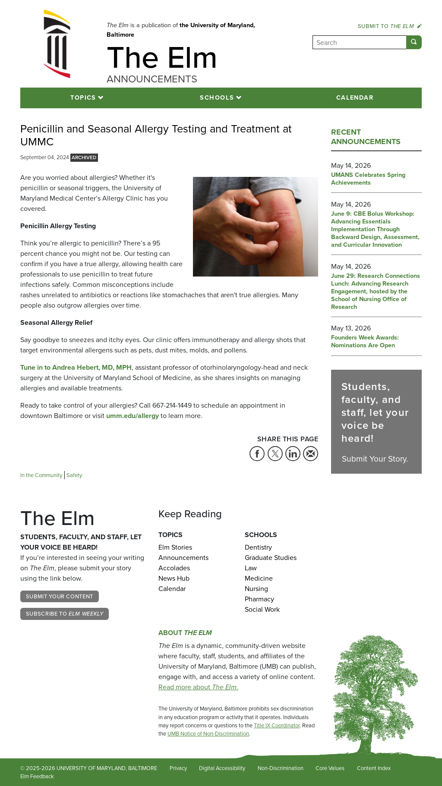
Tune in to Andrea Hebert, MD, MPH (76, 367)
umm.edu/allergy (132, 416)
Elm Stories (175, 547)
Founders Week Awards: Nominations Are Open (365, 341)
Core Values (330, 768)
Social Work (262, 609)
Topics (83, 97)
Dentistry (258, 547)
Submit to (390, 26)
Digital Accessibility (222, 768)
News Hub (173, 578)
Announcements (183, 558)
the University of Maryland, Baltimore (181, 29)
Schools (217, 97)
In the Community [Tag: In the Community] (41, 475)
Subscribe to (65, 614)
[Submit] (414, 42)
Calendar (355, 97)
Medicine (259, 578)
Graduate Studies (271, 558)
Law (251, 568)
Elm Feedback (37, 776)
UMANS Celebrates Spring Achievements (368, 179)
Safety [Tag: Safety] (74, 475)
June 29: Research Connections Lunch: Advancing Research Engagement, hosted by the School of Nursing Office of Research (375, 291)
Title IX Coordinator (277, 725)
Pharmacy (259, 599)
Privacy (178, 768)
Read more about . (198, 687)
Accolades (174, 568)
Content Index (374, 768)
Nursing (256, 589)
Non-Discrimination (280, 768)
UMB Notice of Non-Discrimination (208, 733)
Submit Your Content (59, 596)
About (185, 633)
